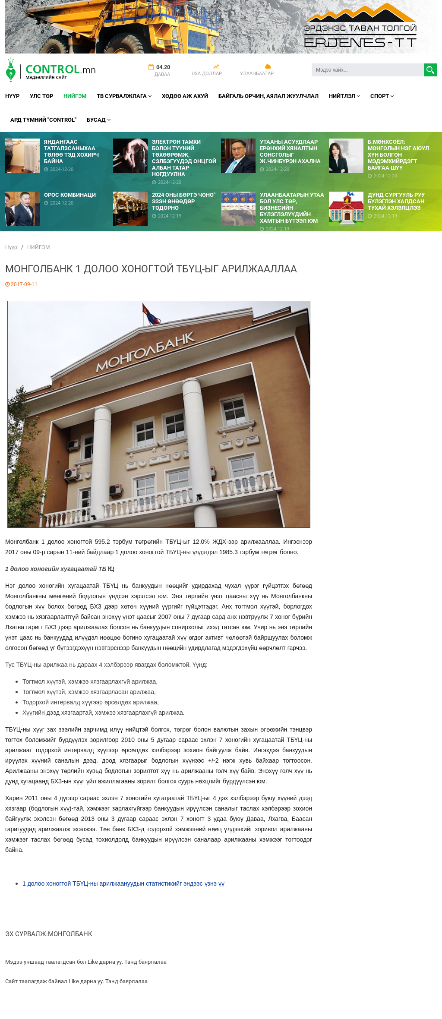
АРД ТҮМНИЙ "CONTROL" (43, 120)
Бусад (98, 120)
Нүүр (12, 96)
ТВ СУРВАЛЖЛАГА (124, 96)
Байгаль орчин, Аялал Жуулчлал (268, 96)
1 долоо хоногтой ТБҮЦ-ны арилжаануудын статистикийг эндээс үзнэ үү (123, 883)
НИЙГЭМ (74, 96)
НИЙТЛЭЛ (344, 96)
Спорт (382, 96)
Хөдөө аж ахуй (185, 96)
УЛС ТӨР (41, 96)
